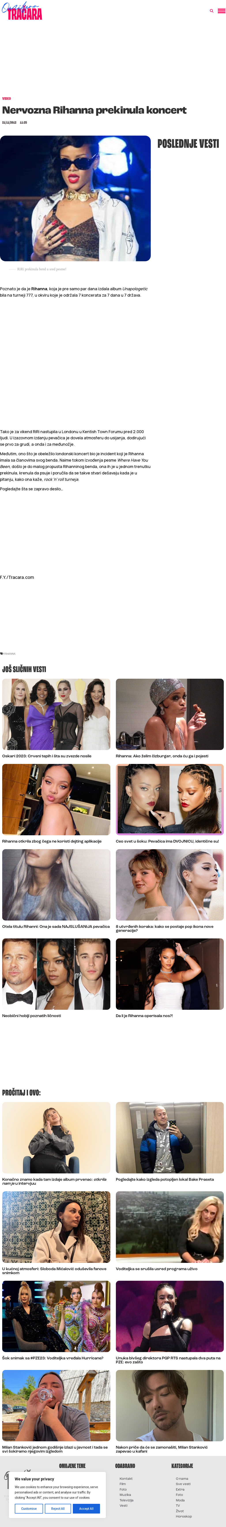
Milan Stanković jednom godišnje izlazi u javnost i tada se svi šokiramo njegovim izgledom (55, 1450)
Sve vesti (183, 1484)
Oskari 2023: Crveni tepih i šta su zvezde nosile (46, 756)
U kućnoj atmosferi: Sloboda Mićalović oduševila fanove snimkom (54, 1271)
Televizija (127, 1500)
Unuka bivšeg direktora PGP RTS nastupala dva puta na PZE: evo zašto (168, 1360)
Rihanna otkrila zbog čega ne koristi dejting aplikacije (52, 841)
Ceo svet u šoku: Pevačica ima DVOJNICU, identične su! (167, 841)
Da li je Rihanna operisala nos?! (144, 1016)
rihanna (9, 653)
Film (123, 1484)
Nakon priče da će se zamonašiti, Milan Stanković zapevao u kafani (162, 1450)
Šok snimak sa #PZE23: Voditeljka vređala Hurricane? (52, 1358)
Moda (180, 1500)
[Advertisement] (113, 60)
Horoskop (184, 1516)
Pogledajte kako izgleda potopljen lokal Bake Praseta (165, 1180)
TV (178, 1506)
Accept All (86, 1508)
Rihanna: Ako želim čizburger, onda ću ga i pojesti (162, 756)
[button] (212, 11)
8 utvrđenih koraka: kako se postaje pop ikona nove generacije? (164, 929)
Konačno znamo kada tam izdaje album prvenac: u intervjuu (54, 1182)
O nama (182, 1479)
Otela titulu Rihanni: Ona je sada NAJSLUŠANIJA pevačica (56, 927)
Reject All (58, 1508)
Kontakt (126, 1479)
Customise (29, 1508)
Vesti (123, 1506)
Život (180, 1511)
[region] (57, 1495)
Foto (123, 1489)
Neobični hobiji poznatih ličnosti (31, 1016)
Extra (180, 1489)
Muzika (125, 1495)
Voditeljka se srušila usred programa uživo (157, 1269)
